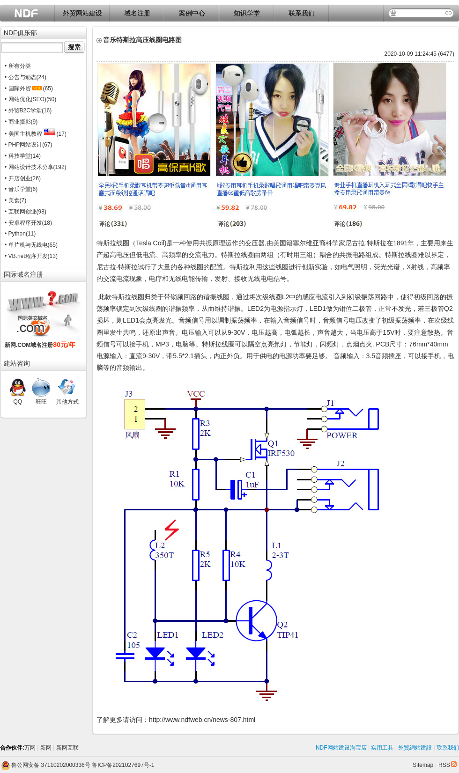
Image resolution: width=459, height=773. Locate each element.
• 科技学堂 (18, 156)
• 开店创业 (18, 178)
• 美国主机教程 (30, 134)
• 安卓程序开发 (23, 223)
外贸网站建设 (82, 13)
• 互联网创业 (21, 211)
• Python (15, 233)
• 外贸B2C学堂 (23, 110)
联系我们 (302, 13)
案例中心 (192, 13)
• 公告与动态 (21, 77)
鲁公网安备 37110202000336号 (45, 765)
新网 (46, 747)
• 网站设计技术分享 (29, 167)
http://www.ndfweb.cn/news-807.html (202, 719)
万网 (30, 747)
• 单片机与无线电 (26, 245)
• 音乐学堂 (18, 189)
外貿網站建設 (415, 747)
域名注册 (137, 13)
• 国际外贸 (23, 88)
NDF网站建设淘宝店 (341, 747)
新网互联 (67, 747)
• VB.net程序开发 (26, 256)
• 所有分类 (18, 66)
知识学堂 (247, 13)
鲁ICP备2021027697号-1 (123, 765)
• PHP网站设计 (23, 144)
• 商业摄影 (18, 121)
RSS (447, 765)
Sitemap (423, 765)
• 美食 (12, 200)
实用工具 (382, 747)
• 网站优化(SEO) (25, 99)
